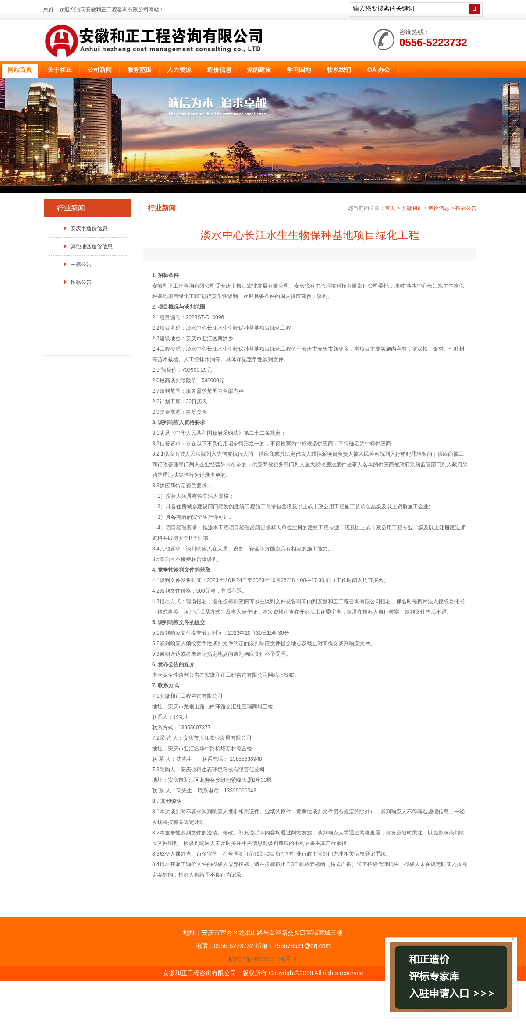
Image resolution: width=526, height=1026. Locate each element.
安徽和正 (412, 208)
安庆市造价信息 (89, 228)
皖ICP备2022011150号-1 (263, 958)
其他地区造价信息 (92, 246)
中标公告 (81, 264)
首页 (390, 208)
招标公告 (81, 282)
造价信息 (438, 208)
